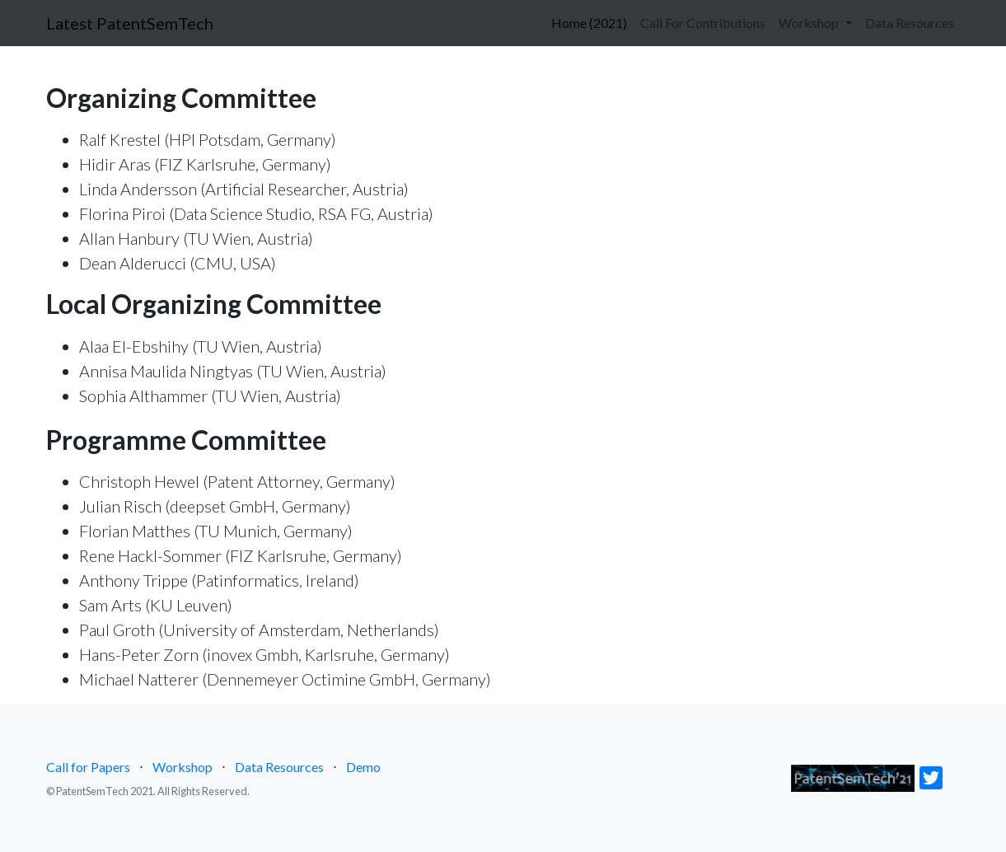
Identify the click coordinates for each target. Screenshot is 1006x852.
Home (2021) (589, 21)
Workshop (182, 767)
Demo (363, 767)
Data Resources (909, 22)
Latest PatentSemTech (129, 23)
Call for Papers (88, 767)
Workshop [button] (810, 22)
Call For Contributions (702, 22)
